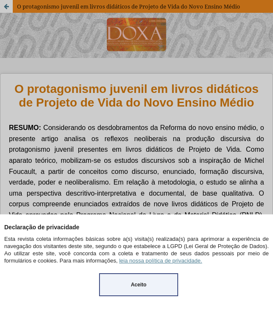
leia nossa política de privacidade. (160, 260)
